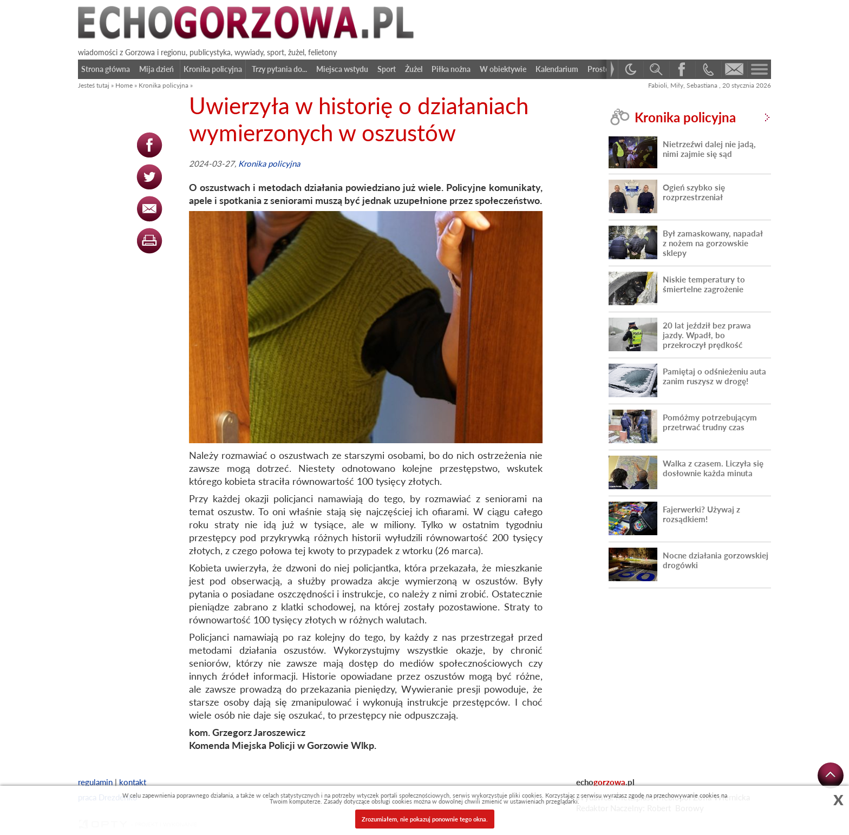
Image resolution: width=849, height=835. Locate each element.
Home (124, 85)
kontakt (132, 782)
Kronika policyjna (163, 85)
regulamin (95, 782)
